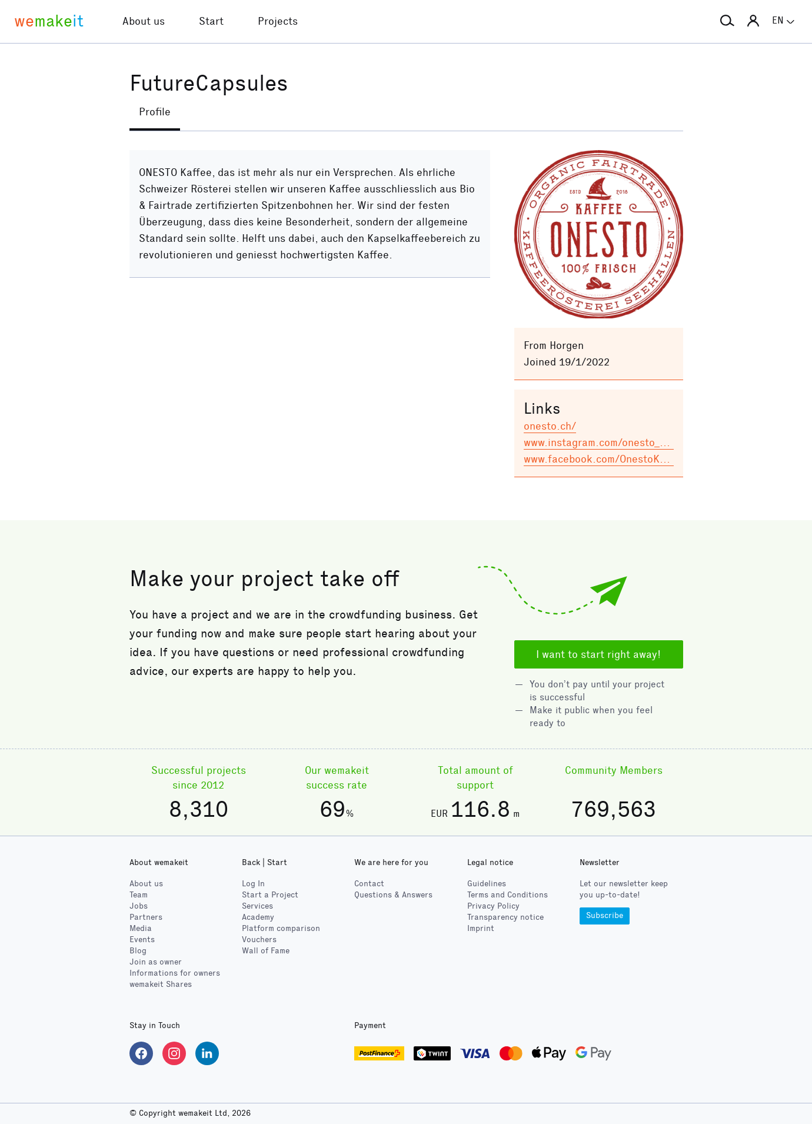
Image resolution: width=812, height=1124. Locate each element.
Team (138, 895)
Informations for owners (174, 973)
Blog (138, 951)
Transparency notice (505, 917)
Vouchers (259, 940)
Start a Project (270, 895)
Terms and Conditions (507, 895)
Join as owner (155, 962)
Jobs (138, 906)
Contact (369, 884)
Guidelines (486, 884)
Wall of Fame (265, 951)
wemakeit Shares (160, 984)
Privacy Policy (493, 906)
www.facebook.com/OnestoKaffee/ (607, 459)
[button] (727, 21)
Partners (145, 917)
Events (142, 940)
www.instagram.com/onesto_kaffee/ (609, 442)
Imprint (480, 928)
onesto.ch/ (550, 426)
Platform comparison (281, 928)
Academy (258, 917)
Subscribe (604, 915)
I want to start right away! (598, 654)
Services (257, 906)
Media (140, 928)
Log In (253, 884)
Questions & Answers (393, 895)
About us (146, 884)
